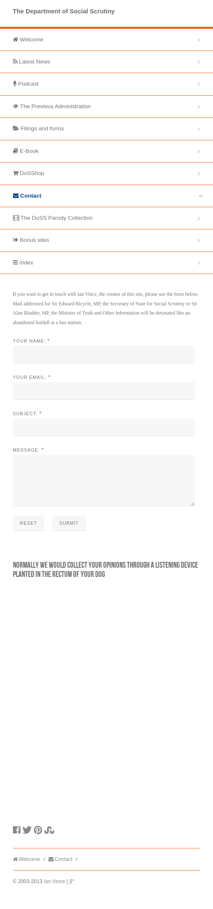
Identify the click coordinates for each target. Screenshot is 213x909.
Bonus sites (31, 240)
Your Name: (29, 340)
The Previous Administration (52, 106)
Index (23, 262)
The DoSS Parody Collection (53, 218)
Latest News (32, 61)
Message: (26, 449)
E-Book (25, 151)
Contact (27, 196)
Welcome (28, 39)
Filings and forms (38, 128)
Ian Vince (54, 891)
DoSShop (28, 173)
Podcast (26, 84)
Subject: (25, 413)
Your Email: (30, 377)
